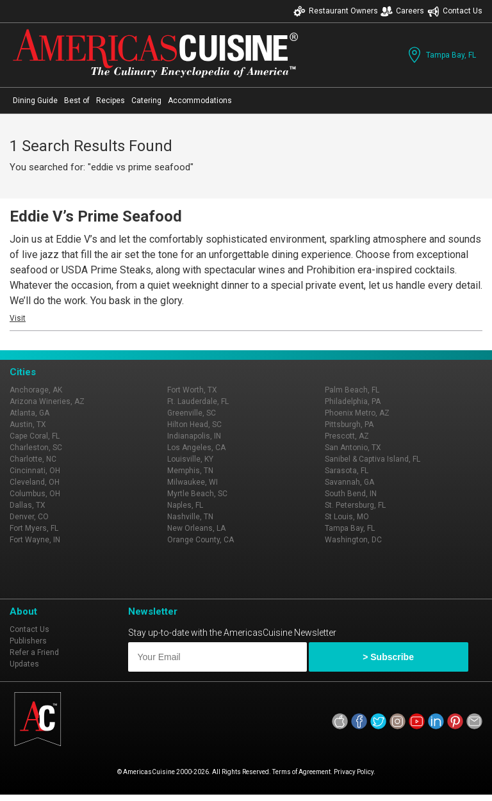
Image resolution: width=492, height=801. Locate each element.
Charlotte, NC (33, 459)
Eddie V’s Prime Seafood (96, 216)
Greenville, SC (191, 413)
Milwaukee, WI (192, 482)
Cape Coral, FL (35, 436)
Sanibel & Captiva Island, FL (372, 459)
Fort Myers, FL (34, 528)
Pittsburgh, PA (349, 424)
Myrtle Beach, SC (197, 493)
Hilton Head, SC (194, 424)
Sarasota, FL (346, 470)
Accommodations (200, 100)
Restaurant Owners (335, 11)
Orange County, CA (200, 539)
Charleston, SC (36, 447)
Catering (146, 100)
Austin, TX (28, 424)
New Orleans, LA (196, 528)
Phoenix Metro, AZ (357, 413)
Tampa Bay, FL (441, 54)
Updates (24, 663)
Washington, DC (353, 539)
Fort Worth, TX (192, 389)
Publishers (28, 640)
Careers (402, 11)
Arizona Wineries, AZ (47, 401)
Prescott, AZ (347, 436)
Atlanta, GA (29, 413)
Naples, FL (185, 505)
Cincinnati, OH (35, 470)
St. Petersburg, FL (355, 505)
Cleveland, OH (35, 482)
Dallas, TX (27, 505)
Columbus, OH (35, 493)
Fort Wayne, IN (35, 539)
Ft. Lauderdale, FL (198, 401)
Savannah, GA (349, 482)
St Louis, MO (347, 516)
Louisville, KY (190, 459)
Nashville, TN (190, 516)
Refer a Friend (34, 652)
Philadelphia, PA (353, 401)
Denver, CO (29, 516)
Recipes (110, 100)
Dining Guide (35, 100)
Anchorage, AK (36, 389)
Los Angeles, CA (196, 447)
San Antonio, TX (353, 447)
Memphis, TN (190, 470)
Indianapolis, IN (194, 436)
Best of (77, 100)
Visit (18, 318)
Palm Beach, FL (352, 389)
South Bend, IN (351, 493)
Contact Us (454, 11)
